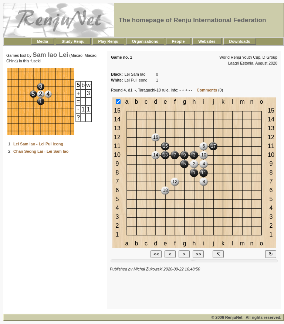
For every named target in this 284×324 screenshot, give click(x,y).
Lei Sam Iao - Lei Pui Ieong (38, 144)
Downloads (240, 41)
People (178, 41)
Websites (207, 41)
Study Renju (73, 41)
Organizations (145, 41)
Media (42, 41)
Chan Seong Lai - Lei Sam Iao (40, 151)
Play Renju (108, 41)
